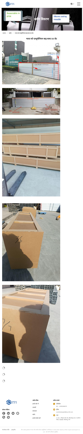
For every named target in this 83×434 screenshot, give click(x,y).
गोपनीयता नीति (5, 429)
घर (4, 33)
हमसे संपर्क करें (37, 418)
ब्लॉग (10, 33)
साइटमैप (14, 429)
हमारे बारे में (36, 404)
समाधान (35, 411)
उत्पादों (34, 407)
